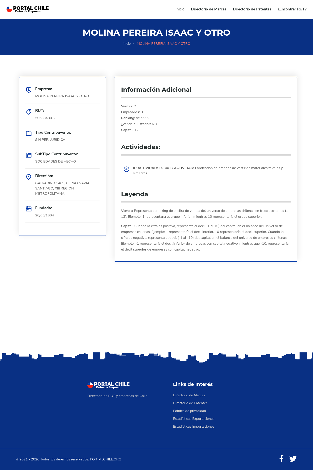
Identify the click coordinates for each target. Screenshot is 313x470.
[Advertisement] (156, 316)
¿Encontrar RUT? (292, 9)
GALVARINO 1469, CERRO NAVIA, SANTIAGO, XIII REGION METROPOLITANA (62, 188)
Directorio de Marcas (208, 9)
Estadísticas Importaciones (193, 426)
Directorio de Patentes (252, 9)
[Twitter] (293, 459)
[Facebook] (281, 459)
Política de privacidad (189, 411)
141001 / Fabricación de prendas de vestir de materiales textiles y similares (208, 171)
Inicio (180, 9)
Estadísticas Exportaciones (193, 418)
